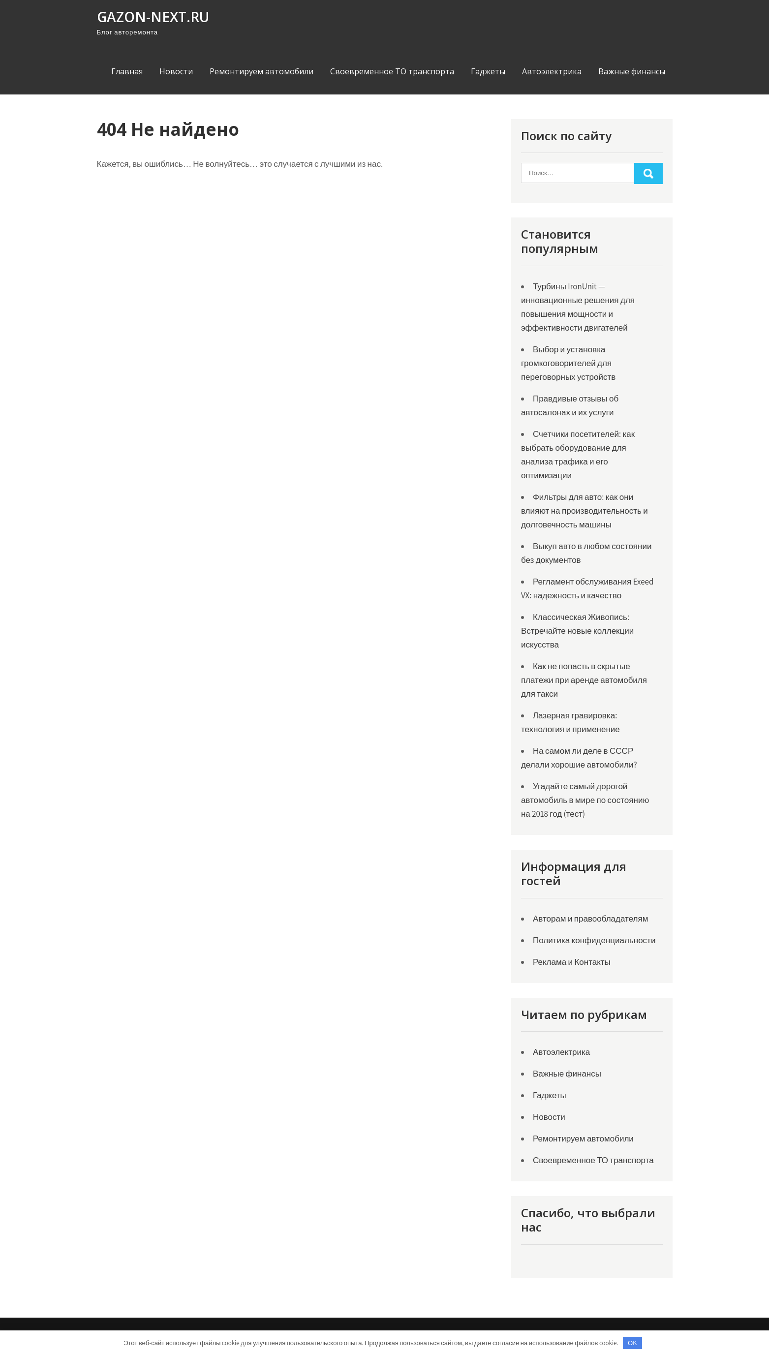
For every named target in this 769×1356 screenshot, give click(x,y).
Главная (127, 71)
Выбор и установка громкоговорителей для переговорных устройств (568, 363)
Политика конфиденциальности (594, 940)
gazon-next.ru (153, 16)
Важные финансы (631, 71)
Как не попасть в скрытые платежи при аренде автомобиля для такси (584, 680)
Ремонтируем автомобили (261, 71)
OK (632, 1343)
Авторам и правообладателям (590, 918)
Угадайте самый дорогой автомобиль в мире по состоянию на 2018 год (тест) (585, 800)
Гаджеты (488, 71)
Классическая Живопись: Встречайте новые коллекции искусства (577, 631)
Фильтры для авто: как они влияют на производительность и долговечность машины (584, 511)
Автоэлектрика (552, 71)
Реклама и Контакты (572, 961)
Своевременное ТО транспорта (392, 71)
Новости (176, 71)
